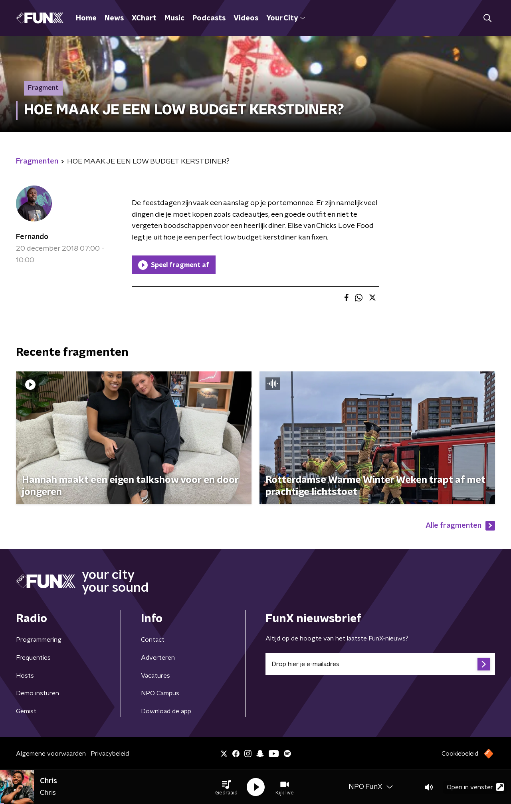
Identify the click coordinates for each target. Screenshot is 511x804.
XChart (144, 18)
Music (174, 18)
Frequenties (33, 657)
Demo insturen (37, 693)
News (114, 18)
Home (86, 18)
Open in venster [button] (475, 787)
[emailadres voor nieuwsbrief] (380, 664)
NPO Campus (160, 693)
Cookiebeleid (460, 753)
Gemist (26, 711)
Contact (152, 639)
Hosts (25, 675)
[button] (226, 787)
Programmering (38, 639)
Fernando (32, 237)
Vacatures (155, 675)
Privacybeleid (110, 753)
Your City (285, 18)
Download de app (166, 711)
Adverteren (158, 657)
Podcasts (209, 18)
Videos (246, 18)
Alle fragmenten (460, 526)
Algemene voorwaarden (51, 753)
